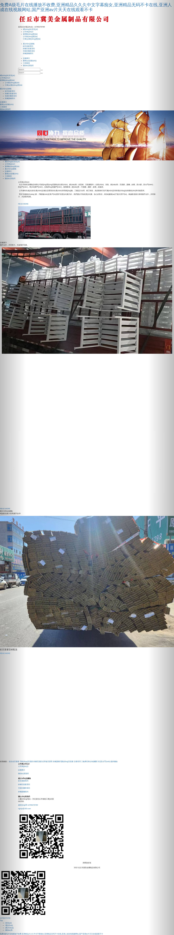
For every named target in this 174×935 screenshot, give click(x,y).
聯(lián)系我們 (28, 65)
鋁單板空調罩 (47, 761)
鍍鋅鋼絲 (114, 761)
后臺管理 (77, 761)
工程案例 (26, 63)
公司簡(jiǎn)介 (28, 32)
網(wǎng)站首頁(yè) (30, 29)
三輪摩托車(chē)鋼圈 (89, 761)
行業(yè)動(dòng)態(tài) (31, 39)
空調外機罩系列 (29, 51)
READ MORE (5, 653)
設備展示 (26, 58)
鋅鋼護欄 (56, 761)
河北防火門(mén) (103, 761)
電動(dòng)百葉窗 (66, 761)
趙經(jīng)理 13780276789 (28, 805)
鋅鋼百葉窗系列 (29, 49)
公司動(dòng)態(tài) (30, 36)
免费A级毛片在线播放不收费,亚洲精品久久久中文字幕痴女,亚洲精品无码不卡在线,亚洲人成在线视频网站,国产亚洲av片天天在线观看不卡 (86, 7)
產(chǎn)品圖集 (29, 44)
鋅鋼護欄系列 (28, 53)
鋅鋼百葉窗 (37, 761)
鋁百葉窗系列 (28, 46)
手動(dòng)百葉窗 (26, 761)
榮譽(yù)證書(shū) (29, 61)
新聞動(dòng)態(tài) (30, 34)
